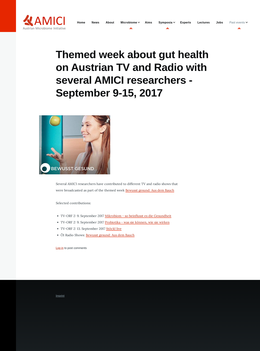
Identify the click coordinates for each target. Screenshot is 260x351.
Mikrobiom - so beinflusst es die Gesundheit (138, 216)
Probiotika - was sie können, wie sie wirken (137, 222)
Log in (60, 248)
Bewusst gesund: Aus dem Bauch (149, 190)
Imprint (60, 295)
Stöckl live (114, 229)
